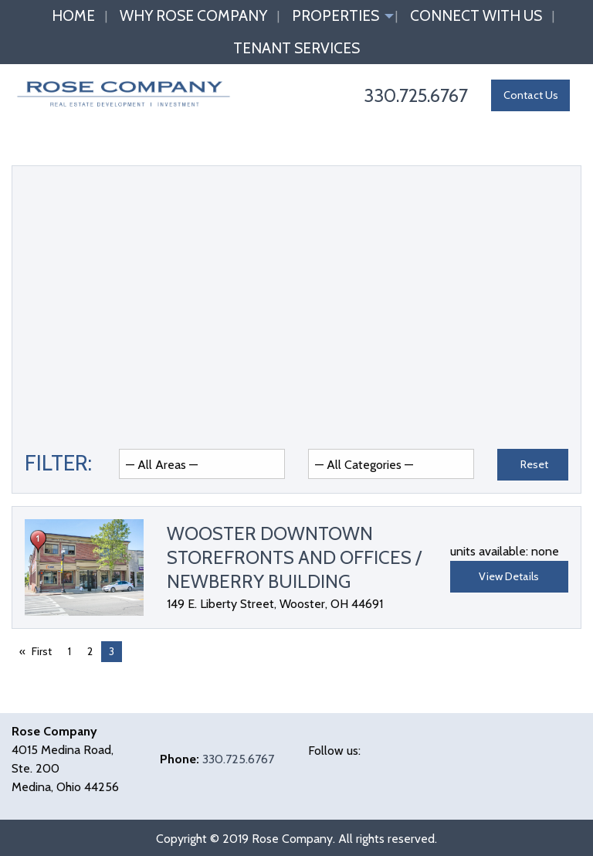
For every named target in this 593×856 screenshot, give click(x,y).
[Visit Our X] (345, 768)
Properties (335, 15)
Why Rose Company (193, 15)
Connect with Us (476, 15)
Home (73, 15)
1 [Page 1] (69, 651)
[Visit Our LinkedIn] (369, 768)
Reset (534, 464)
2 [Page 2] (90, 651)
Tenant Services (296, 48)
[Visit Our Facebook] (320, 768)
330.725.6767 (238, 759)
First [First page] (42, 651)
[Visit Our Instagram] (394, 768)
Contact (530, 95)
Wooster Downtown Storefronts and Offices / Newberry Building (294, 557)
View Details (509, 576)
